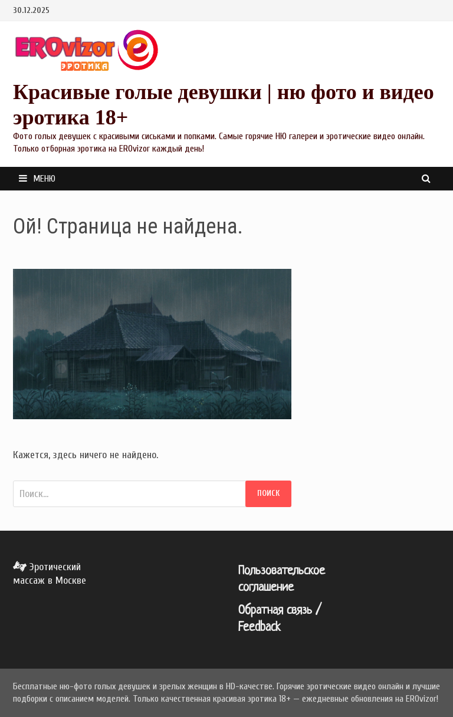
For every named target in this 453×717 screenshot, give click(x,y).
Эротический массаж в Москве (49, 574)
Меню (37, 178)
